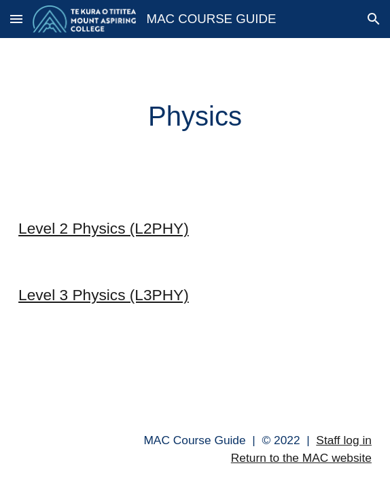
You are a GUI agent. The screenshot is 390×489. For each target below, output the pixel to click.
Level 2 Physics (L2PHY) (103, 228)
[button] (16, 18)
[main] (195, 116)
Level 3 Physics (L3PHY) (103, 295)
